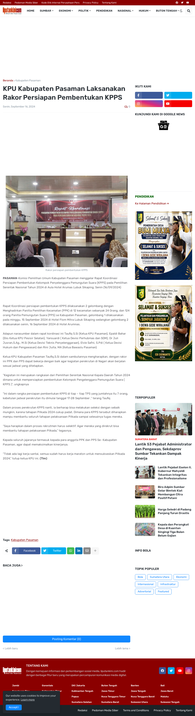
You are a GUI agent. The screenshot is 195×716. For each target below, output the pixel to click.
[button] (181, 10)
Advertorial (144, 591)
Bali (163, 685)
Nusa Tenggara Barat (143, 696)
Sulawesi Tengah (170, 702)
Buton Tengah (109, 685)
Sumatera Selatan (82, 702)
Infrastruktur (168, 584)
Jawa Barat (167, 691)
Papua (75, 696)
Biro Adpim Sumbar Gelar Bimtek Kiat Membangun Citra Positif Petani (171, 492)
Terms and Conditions (136, 710)
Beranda (8, 80)
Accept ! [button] (14, 707)
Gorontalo (47, 685)
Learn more (28, 699)
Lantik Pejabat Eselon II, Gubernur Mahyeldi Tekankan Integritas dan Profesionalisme (175, 473)
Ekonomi (181, 577)
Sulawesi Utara (139, 702)
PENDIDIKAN (144, 196)
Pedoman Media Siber (26, 2)
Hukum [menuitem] (143, 10)
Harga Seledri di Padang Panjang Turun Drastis (174, 511)
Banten (135, 685)
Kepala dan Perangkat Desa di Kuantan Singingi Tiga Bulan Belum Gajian (173, 530)
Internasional (145, 584)
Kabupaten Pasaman (28, 80)
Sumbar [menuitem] (45, 10)
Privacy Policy (90, 2)
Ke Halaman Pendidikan (152, 203)
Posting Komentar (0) (66, 639)
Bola (140, 577)
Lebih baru (11, 648)
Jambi (15, 685)
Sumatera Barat (110, 702)
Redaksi (7, 2)
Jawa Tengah (138, 691)
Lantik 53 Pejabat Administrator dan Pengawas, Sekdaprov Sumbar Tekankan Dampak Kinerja (163, 451)
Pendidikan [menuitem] (104, 10)
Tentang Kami (109, 2)
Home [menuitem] (30, 10)
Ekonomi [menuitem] (65, 10)
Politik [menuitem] (83, 10)
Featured (163, 591)
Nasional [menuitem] (124, 10)
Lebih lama (121, 648)
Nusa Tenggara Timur (113, 696)
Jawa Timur (107, 691)
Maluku (165, 696)
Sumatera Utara (159, 577)
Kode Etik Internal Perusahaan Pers (60, 2)
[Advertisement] (97, 47)
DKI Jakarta (78, 685)
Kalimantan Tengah (82, 691)
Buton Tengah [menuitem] (166, 10)
